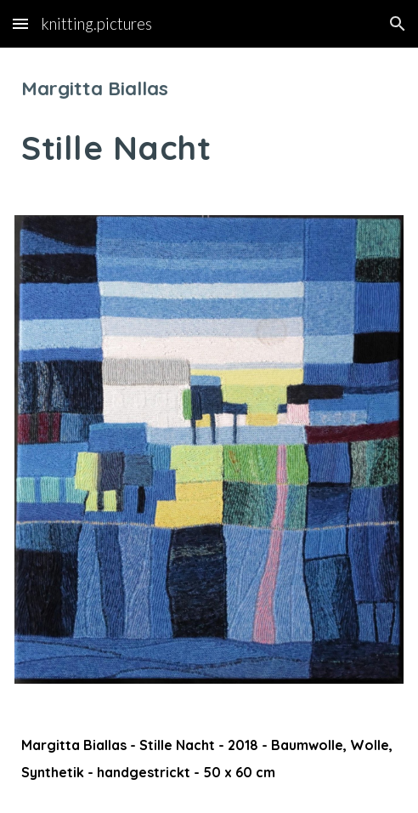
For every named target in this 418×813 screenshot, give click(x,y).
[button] (20, 23)
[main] (209, 121)
